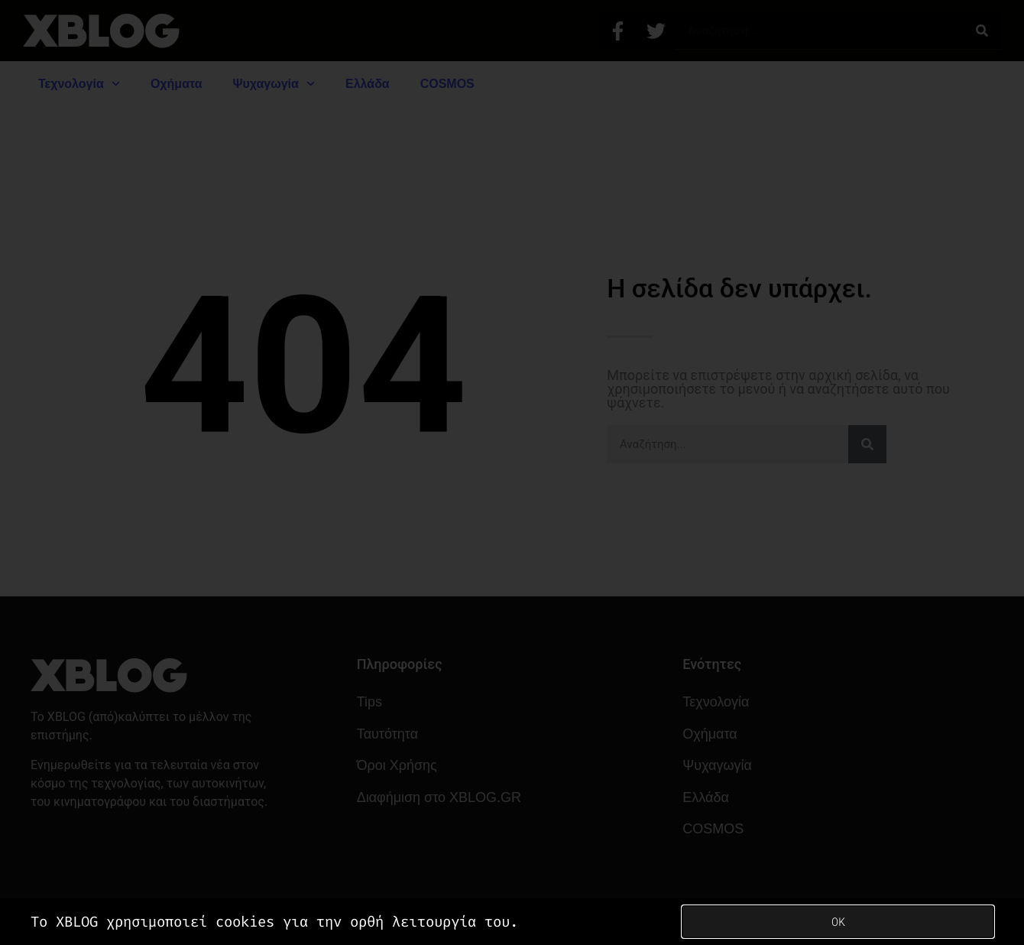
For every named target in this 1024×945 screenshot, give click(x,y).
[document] (512, 472)
